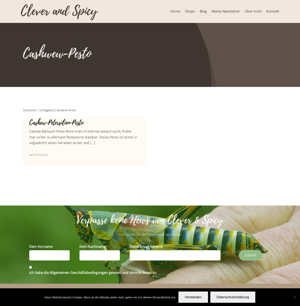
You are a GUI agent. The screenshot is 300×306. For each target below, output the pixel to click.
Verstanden (193, 297)
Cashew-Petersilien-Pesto (56, 122)
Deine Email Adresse (146, 246)
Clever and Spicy (59, 11)
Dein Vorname (40, 246)
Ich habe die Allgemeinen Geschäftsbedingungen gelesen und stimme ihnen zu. (93, 272)
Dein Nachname (92, 246)
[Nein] (295, 297)
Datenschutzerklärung (233, 297)
